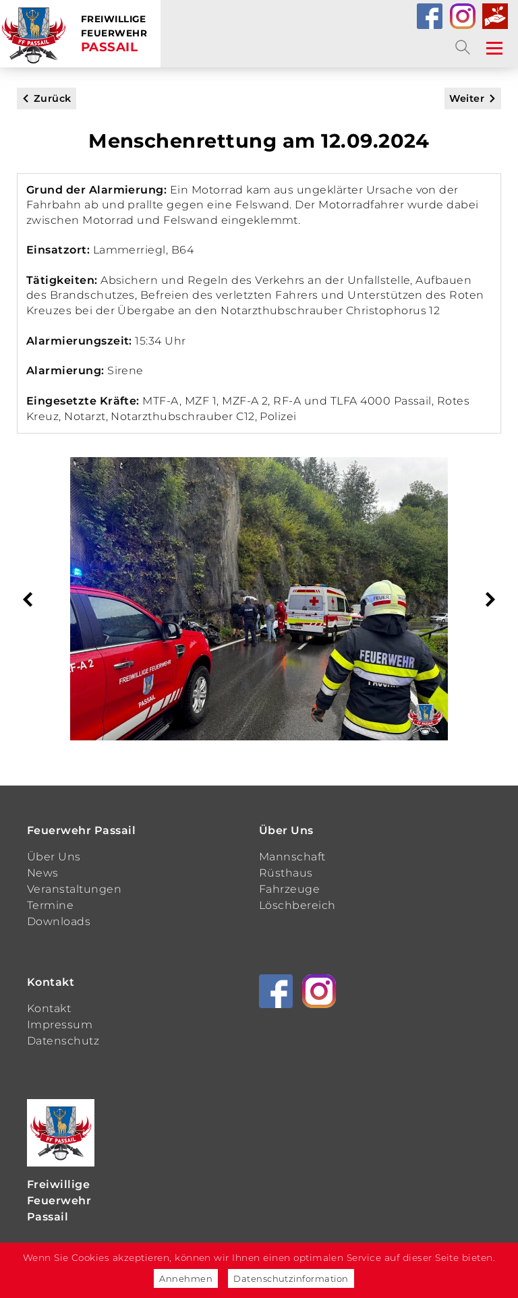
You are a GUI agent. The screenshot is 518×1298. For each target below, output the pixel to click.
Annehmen (185, 1278)
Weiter (466, 98)
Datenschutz (63, 1040)
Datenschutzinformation (291, 1278)
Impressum (59, 1024)
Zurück (52, 98)
